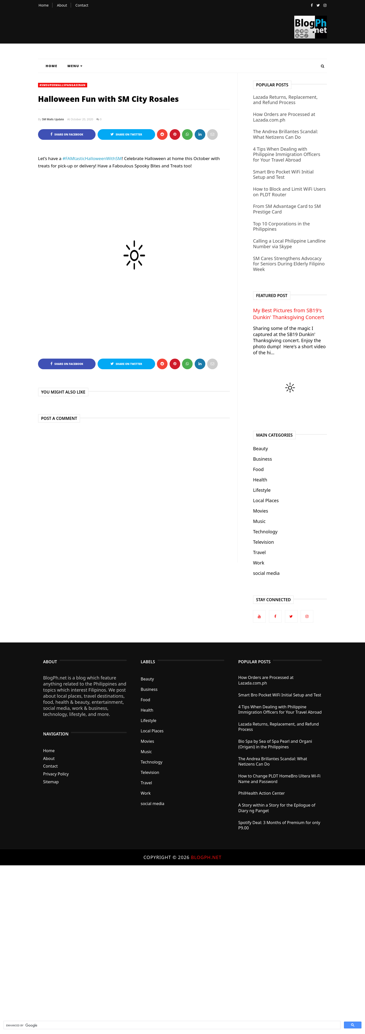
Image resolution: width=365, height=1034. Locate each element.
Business (262, 459)
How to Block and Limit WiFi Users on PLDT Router (289, 192)
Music (259, 521)
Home (44, 5)
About (62, 5)
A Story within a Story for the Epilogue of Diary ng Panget (276, 807)
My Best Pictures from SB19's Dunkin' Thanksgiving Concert (288, 314)
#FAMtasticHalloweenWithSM (92, 158)
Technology (265, 532)
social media (266, 573)
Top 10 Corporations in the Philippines (281, 226)
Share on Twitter (126, 134)
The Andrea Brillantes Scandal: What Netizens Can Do (285, 134)
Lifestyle (262, 490)
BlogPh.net (206, 857)
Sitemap (51, 782)
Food (258, 469)
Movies (260, 511)
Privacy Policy (56, 774)
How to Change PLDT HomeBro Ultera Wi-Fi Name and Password (279, 778)
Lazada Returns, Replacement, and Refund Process (285, 100)
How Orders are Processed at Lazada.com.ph (284, 117)
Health (260, 480)
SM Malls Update (53, 119)
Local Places (266, 500)
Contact (82, 5)
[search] (171, 1025)
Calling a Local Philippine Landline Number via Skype (289, 243)
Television (263, 542)
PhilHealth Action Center (261, 793)
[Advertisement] (152, 941)
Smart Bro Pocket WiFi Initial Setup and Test (283, 174)
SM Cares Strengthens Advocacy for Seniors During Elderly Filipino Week (289, 263)
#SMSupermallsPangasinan (63, 85)
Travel (259, 552)
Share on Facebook (66, 134)
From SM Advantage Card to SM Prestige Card (287, 209)
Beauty (260, 448)
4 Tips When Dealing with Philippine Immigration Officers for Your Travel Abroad (286, 154)
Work (258, 563)
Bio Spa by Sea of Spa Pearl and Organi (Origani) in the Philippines (275, 744)
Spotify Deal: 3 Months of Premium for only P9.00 (279, 825)
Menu (75, 66)
